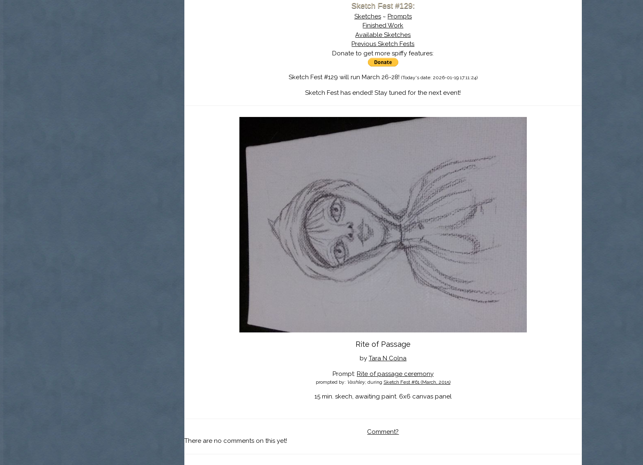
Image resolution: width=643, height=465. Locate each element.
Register (140, 96)
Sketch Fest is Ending (123, 46)
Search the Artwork (123, 83)
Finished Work (383, 25)
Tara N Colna (387, 358)
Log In (103, 96)
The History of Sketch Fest (123, 71)
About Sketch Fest (122, 58)
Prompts (400, 16)
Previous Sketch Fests (382, 44)
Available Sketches (383, 35)
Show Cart (109, 107)
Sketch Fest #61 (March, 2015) (417, 382)
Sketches (367, 16)
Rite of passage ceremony (395, 374)
